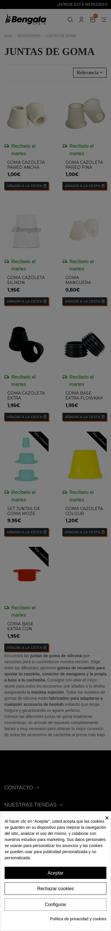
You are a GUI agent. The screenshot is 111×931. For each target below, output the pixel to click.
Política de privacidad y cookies (78, 919)
